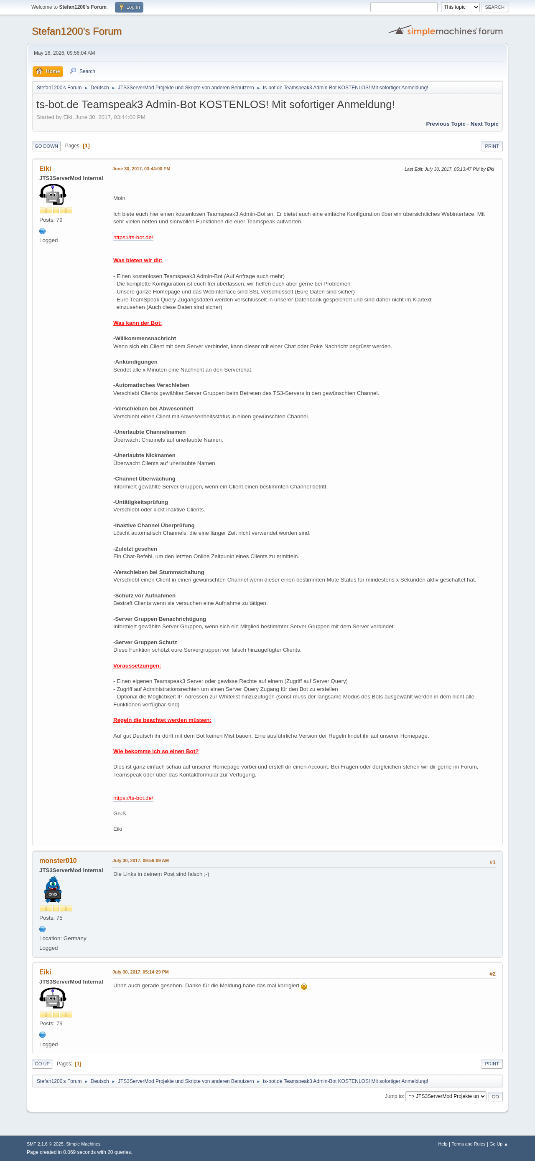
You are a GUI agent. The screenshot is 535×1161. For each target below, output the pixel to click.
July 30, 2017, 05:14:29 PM (140, 971)
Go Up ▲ (498, 1143)
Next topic (485, 124)
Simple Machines (83, 1143)
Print (492, 146)
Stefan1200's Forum (77, 31)
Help (443, 1143)
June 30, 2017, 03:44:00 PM (141, 168)
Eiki (45, 168)
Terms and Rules (469, 1143)
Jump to (394, 1096)
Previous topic (446, 124)
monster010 (58, 860)
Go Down (46, 146)
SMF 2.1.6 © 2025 (45, 1143)
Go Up (42, 1063)
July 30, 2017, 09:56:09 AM (140, 860)
